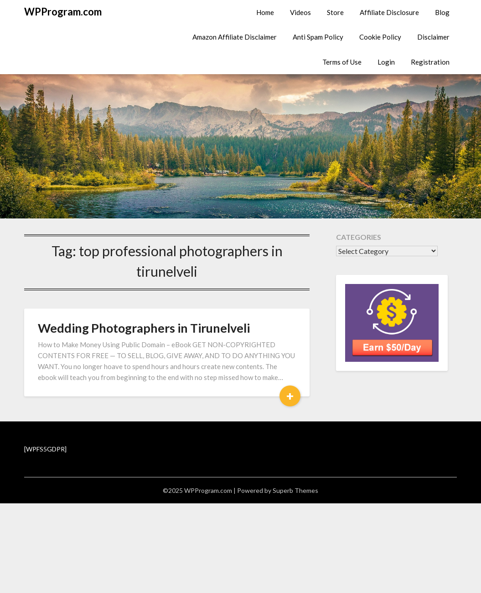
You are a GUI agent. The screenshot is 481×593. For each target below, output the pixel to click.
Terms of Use (342, 62)
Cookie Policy (380, 37)
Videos (300, 12)
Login (386, 62)
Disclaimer (433, 37)
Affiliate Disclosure (389, 12)
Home (265, 12)
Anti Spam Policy (318, 37)
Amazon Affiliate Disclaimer (234, 37)
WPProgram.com (63, 11)
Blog (442, 12)
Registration (430, 62)
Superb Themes (295, 490)
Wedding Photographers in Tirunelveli (144, 327)
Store (335, 12)
